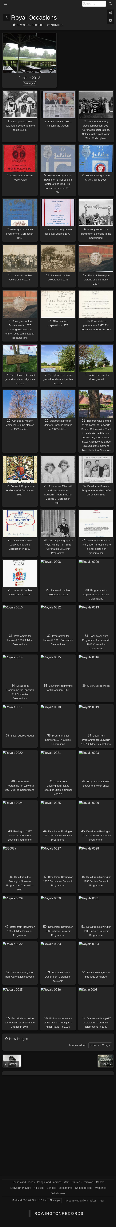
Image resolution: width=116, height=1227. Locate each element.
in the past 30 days (100, 1045)
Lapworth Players (20, 1187)
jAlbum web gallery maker (81, 1200)
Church (75, 1182)
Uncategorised (83, 1187)
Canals (100, 1182)
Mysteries (100, 1187)
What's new (58, 1193)
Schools (51, 1187)
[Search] (94, 4)
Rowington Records (30, 25)
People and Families (49, 1182)
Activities (57, 25)
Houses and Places (23, 1182)
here (59, 188)
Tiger (101, 1200)
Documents (66, 1187)
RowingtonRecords (58, 1213)
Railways (88, 1182)
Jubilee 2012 (29, 78)
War (66, 1182)
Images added (77, 1045)
